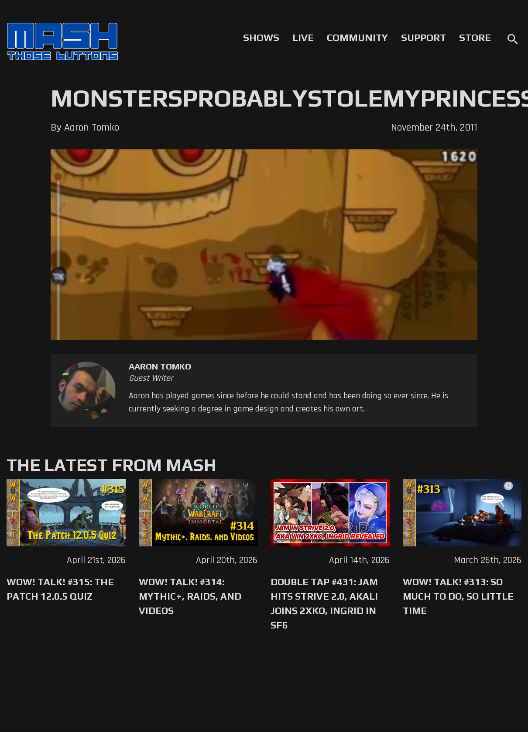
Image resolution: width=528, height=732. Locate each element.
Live (303, 37)
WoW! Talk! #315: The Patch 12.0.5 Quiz (60, 589)
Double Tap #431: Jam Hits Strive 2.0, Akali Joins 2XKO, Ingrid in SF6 (324, 603)
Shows (261, 37)
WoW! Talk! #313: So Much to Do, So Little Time (458, 596)
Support (423, 37)
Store (475, 37)
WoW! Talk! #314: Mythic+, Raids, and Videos (190, 596)
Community (357, 37)
